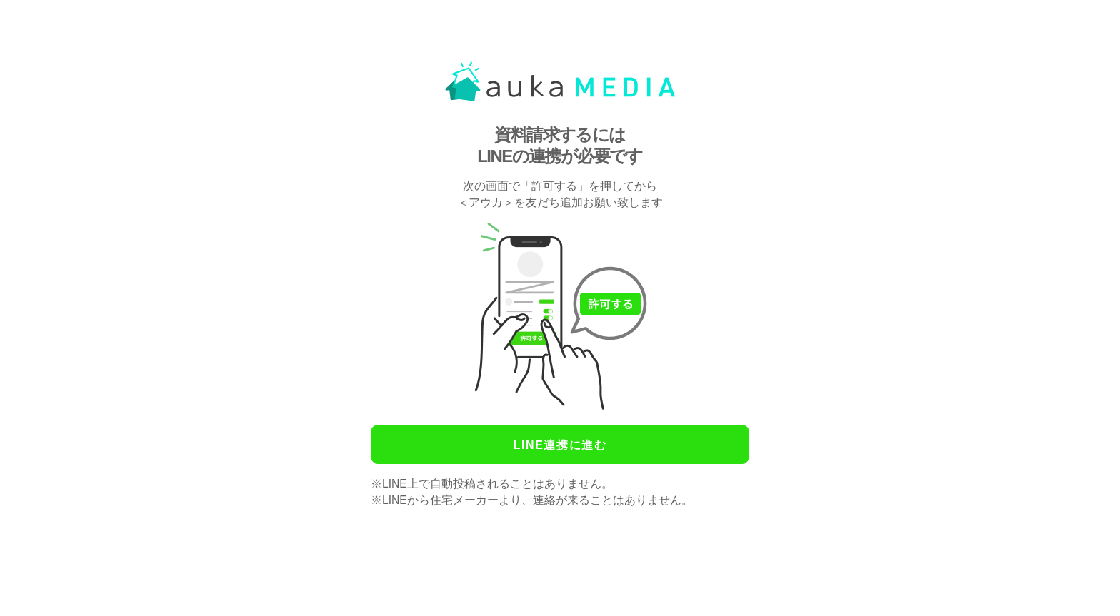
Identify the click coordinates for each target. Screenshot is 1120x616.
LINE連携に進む (560, 445)
